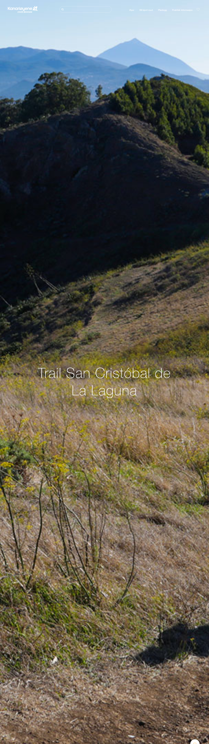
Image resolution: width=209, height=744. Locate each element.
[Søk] (85, 9)
